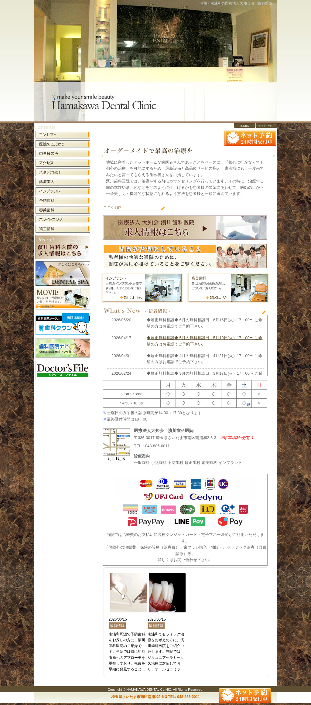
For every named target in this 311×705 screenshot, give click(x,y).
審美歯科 (63, 210)
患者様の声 (63, 153)
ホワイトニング (63, 219)
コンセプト (63, 135)
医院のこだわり (63, 144)
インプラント (63, 191)
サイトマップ (266, 125)
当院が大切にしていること (185, 256)
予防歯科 (63, 200)
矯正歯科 (63, 228)
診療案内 (63, 181)
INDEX (245, 125)
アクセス (63, 163)
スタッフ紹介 (63, 172)
